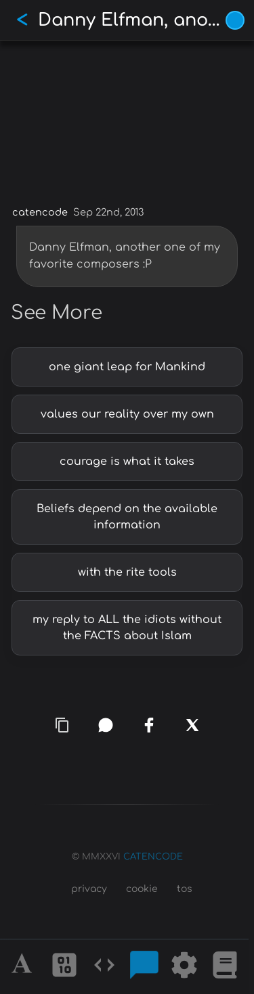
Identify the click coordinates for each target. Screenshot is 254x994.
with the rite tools (127, 572)
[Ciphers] (64, 966)
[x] (192, 725)
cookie (142, 889)
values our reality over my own (127, 414)
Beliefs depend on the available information (127, 517)
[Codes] (104, 966)
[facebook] (149, 725)
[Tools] (184, 966)
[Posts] (144, 966)
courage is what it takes (127, 461)
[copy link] (62, 725)
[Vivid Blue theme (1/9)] (235, 20)
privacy (89, 889)
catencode (40, 212)
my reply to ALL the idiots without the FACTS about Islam (127, 628)
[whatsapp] (106, 725)
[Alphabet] (23, 966)
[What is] (224, 966)
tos (184, 889)
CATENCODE (153, 857)
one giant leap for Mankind (127, 367)
